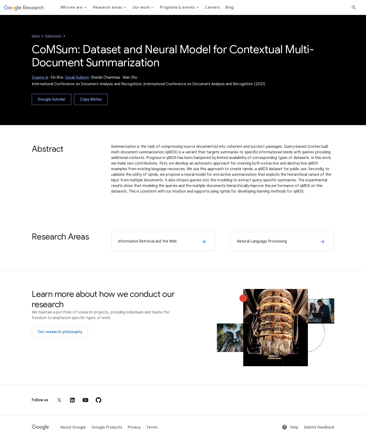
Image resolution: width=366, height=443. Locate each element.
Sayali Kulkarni (77, 77)
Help (290, 427)
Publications (53, 36)
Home (36, 36)
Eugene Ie (40, 77)
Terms (152, 427)
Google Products (107, 427)
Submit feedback (319, 427)
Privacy (134, 427)
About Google (73, 427)
